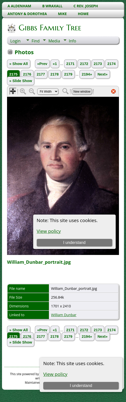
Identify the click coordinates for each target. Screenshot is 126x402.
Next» (103, 74)
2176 (27, 74)
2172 (84, 64)
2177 (41, 74)
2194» (87, 74)
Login (15, 41)
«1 (55, 64)
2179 (68, 74)
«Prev (42, 64)
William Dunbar (63, 314)
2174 (111, 64)
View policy (55, 374)
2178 (55, 74)
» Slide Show (20, 81)
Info (72, 41)
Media (54, 41)
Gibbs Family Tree (49, 28)
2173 (98, 64)
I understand (81, 385)
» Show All (18, 64)
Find (36, 41)
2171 (70, 64)
